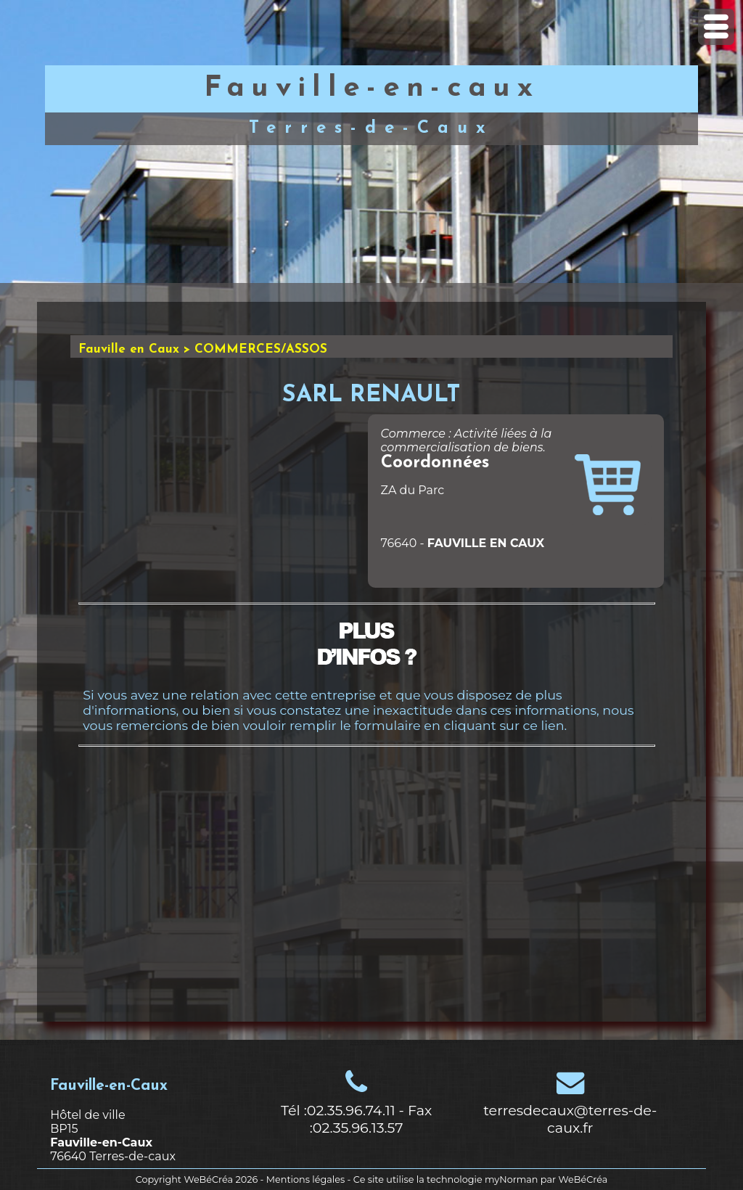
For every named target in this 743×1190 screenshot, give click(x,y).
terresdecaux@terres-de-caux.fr (570, 1118)
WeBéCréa (208, 1179)
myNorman (511, 1179)
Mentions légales (305, 1179)
